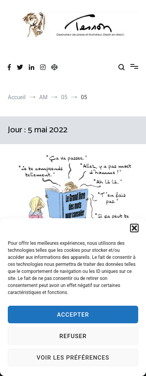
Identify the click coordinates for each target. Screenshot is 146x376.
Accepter (73, 314)
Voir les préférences (73, 357)
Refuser (73, 336)
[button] (134, 228)
